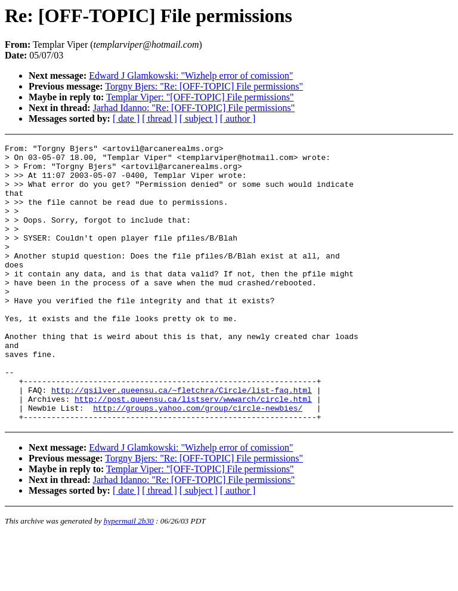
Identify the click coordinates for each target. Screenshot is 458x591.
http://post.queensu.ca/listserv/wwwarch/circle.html (193, 450)
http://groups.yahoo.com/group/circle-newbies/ (197, 461)
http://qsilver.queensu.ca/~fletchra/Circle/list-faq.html (181, 440)
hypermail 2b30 (129, 576)
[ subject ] (199, 118)
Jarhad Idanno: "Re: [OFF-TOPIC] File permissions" (194, 108)
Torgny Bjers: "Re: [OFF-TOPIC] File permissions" (204, 86)
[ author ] (238, 118)
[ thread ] (159, 118)
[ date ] (126, 118)
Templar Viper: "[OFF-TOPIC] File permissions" (199, 97)
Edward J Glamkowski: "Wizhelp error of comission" (191, 75)
